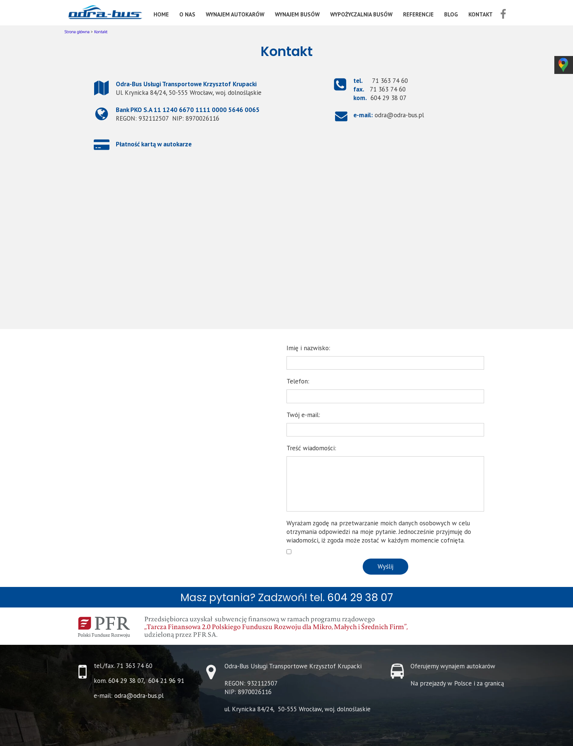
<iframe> (286, 248)
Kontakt (101, 31)
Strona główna (77, 31)
